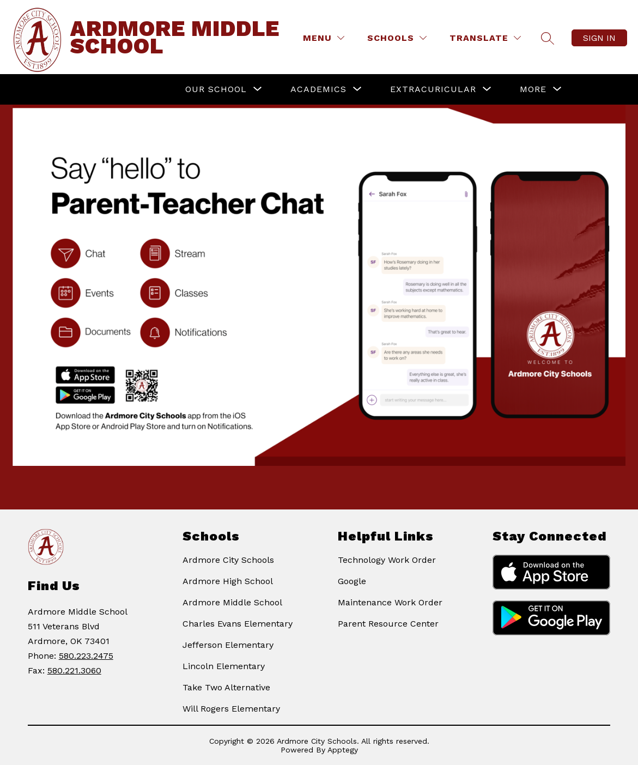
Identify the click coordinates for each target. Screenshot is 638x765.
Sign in (599, 38)
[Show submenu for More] (533, 89)
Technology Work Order (387, 560)
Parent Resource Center (388, 623)
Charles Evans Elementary (238, 623)
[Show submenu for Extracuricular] (433, 89)
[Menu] (323, 38)
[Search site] (547, 38)
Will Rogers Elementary (231, 708)
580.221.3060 (74, 670)
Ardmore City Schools (228, 560)
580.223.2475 (86, 656)
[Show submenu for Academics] (318, 89)
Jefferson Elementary (228, 645)
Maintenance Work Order (390, 602)
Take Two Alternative (226, 687)
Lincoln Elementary (224, 666)
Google (352, 581)
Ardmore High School (228, 581)
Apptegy (342, 749)
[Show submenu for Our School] (216, 89)
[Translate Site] (485, 38)
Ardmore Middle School (232, 602)
